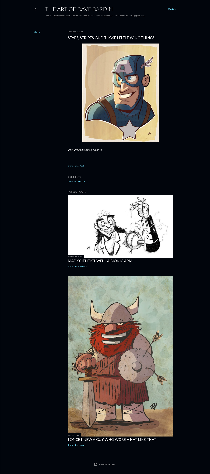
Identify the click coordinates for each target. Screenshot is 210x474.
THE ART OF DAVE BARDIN (79, 9)
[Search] (172, 9)
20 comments (81, 266)
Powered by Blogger (105, 464)
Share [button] (37, 32)
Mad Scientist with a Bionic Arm (100, 260)
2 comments (80, 445)
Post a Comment (76, 181)
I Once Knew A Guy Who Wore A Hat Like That (112, 439)
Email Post (79, 166)
